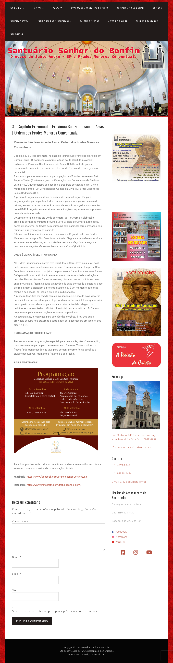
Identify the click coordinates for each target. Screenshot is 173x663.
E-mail (16, 573)
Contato (57, 8)
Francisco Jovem (19, 21)
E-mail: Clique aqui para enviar (129, 481)
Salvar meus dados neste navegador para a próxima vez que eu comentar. (55, 611)
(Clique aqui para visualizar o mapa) (132, 447)
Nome (16, 557)
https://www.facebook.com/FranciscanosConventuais (57, 476)
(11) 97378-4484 (122, 473)
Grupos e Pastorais (147, 21)
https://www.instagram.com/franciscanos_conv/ (54, 484)
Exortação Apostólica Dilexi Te (89, 8)
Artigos (157, 8)
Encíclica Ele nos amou (130, 8)
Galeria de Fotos (89, 21)
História (39, 8)
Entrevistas (16, 34)
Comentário (20, 521)
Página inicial (17, 8)
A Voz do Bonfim (117, 21)
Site (14, 590)
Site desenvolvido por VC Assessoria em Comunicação (86, 650)
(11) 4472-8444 (121, 465)
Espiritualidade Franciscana (54, 21)
